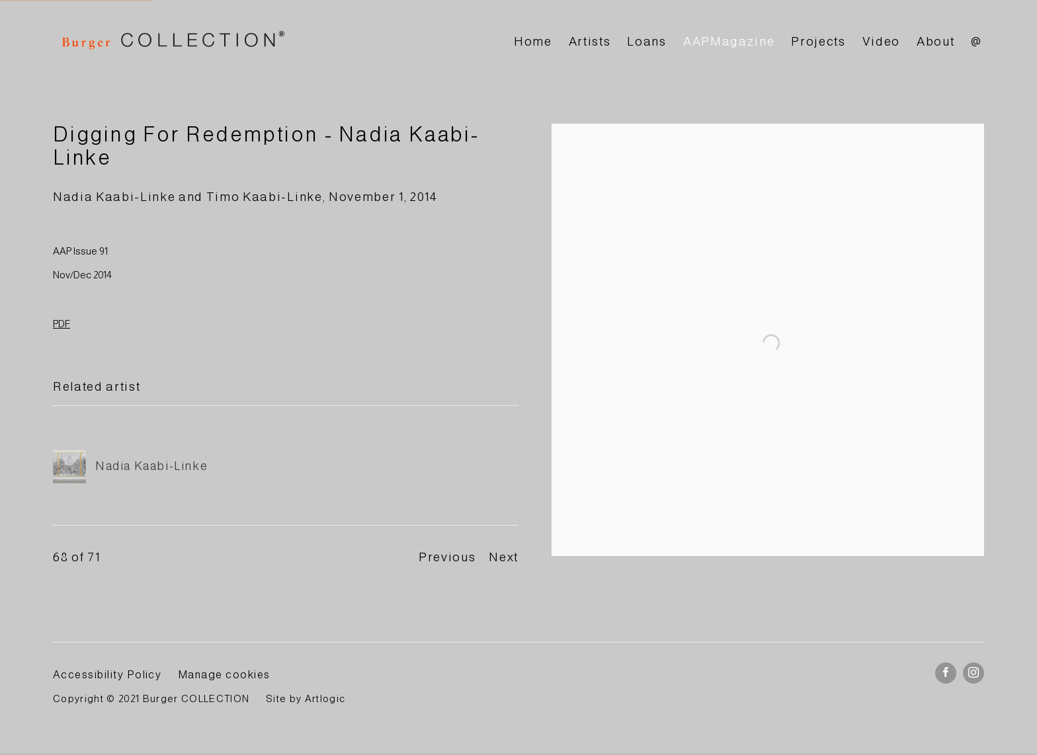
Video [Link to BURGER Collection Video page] (881, 41)
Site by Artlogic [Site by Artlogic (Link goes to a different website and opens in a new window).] (305, 699)
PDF (61, 324)
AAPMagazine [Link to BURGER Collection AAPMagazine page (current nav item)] (728, 41)
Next (503, 557)
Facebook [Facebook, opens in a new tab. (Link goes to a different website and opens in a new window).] (945, 673)
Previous (447, 557)
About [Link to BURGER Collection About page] (935, 41)
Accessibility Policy (107, 674)
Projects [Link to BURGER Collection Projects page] (818, 41)
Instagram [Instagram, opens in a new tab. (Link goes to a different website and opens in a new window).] (973, 673)
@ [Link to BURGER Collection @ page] (976, 41)
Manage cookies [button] (224, 674)
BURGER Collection (172, 42)
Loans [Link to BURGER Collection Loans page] (646, 41)
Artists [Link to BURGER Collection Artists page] (590, 41)
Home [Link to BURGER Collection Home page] (533, 41)
